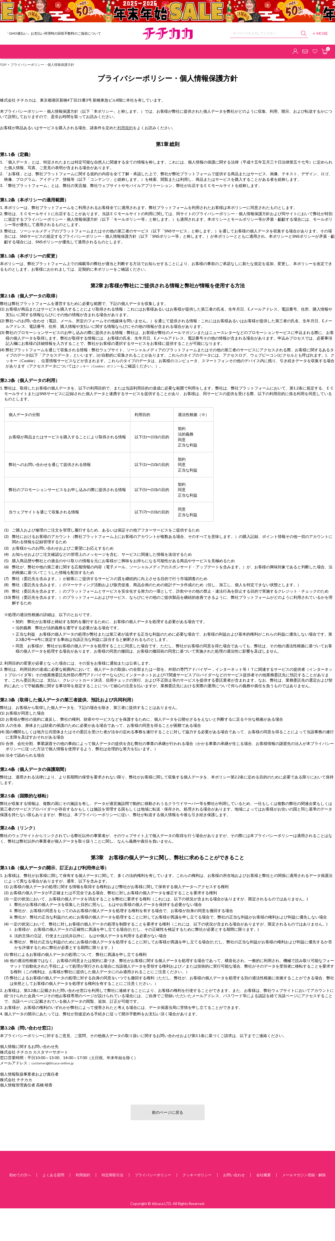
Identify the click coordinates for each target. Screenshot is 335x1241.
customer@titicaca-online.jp (52, 1063)
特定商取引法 (112, 1175)
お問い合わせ (234, 1175)
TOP (3, 64)
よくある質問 (53, 1175)
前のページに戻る (167, 1112)
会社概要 (263, 1175)
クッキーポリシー (197, 1175)
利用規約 (125, 127)
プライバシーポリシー (153, 1175)
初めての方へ (20, 1175)
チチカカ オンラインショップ (167, 34)
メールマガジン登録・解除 (304, 1175)
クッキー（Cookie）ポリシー (98, 366)
